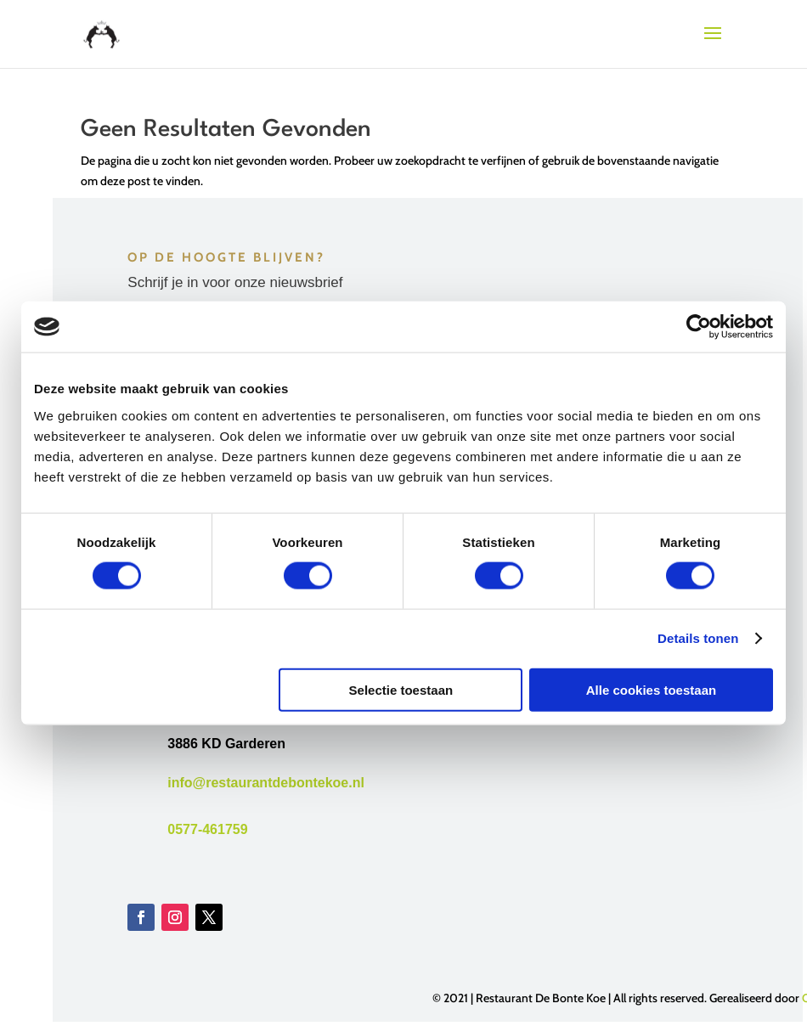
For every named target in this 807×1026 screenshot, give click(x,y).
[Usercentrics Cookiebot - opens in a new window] (698, 327)
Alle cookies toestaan (651, 689)
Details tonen (697, 638)
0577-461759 (207, 829)
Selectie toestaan (401, 689)
